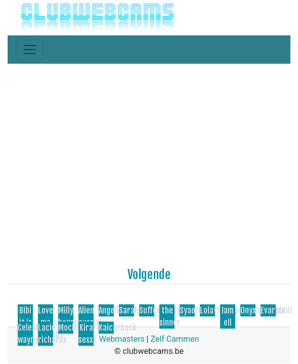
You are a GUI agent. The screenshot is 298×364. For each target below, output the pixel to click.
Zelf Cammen (174, 339)
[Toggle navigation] (30, 49)
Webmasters (122, 339)
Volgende (149, 274)
